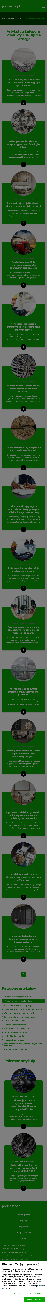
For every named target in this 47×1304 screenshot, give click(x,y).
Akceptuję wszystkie (34, 1300)
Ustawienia (18, 1293)
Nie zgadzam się (36, 1293)
